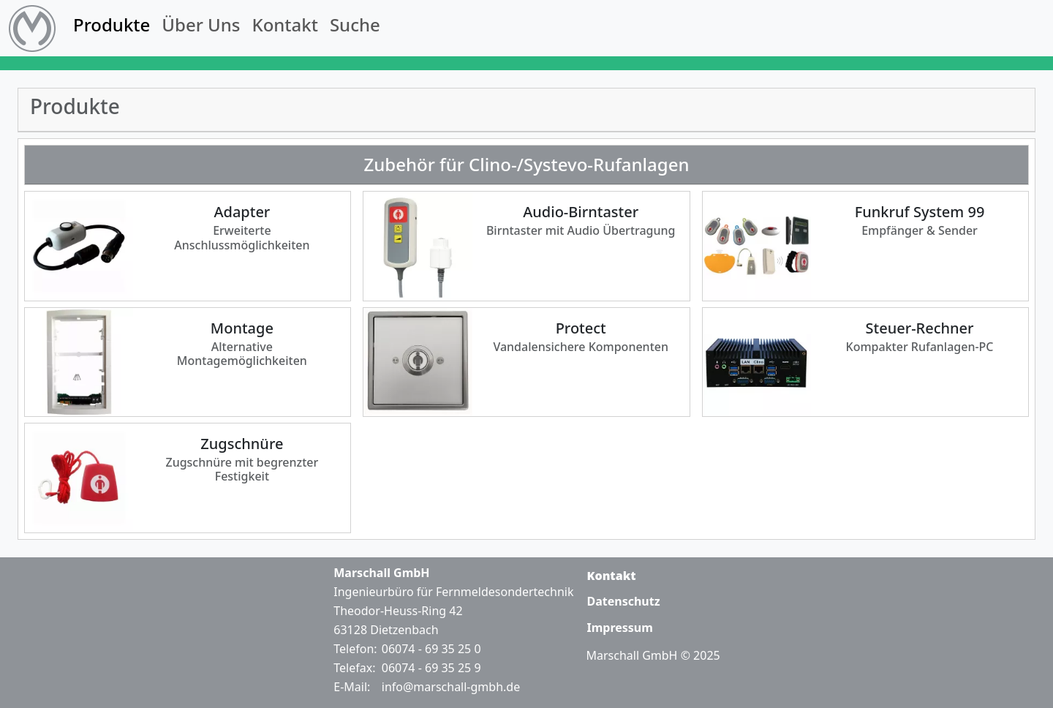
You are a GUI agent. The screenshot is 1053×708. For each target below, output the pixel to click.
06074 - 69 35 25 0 (431, 649)
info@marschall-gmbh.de (451, 687)
